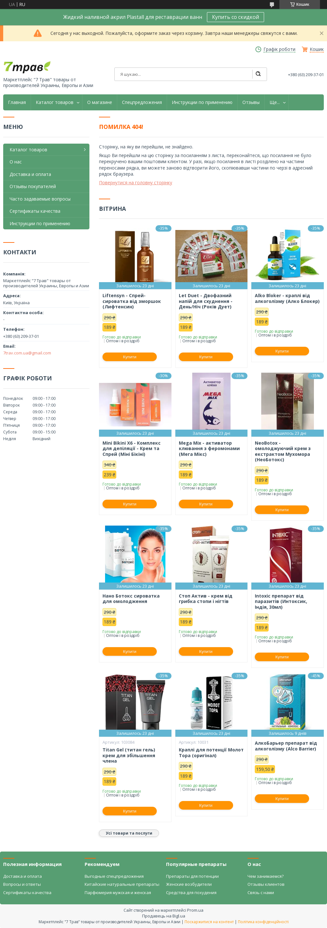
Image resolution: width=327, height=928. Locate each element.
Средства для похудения (191, 892)
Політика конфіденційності (263, 921)
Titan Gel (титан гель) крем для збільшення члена (129, 755)
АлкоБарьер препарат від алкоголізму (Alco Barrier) (286, 745)
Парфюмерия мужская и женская (118, 892)
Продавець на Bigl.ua (163, 916)
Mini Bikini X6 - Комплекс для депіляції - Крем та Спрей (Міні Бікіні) (132, 448)
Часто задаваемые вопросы (40, 199)
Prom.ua (195, 910)
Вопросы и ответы (22, 884)
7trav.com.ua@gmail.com (27, 352)
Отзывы (251, 102)
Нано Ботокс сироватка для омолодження (131, 598)
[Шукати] (258, 74)
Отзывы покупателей (33, 186)
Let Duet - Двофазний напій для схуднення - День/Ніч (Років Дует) (205, 301)
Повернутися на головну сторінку (135, 182)
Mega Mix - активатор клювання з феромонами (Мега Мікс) (209, 448)
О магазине (99, 102)
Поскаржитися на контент (209, 921)
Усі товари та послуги (129, 833)
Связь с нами (260, 892)
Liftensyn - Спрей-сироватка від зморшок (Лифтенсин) (132, 301)
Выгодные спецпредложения (114, 876)
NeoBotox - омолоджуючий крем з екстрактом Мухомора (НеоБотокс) (283, 451)
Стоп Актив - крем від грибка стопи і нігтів (205, 598)
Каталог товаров (54, 102)
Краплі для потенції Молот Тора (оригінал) (211, 752)
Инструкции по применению (202, 102)
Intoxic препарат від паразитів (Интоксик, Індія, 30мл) (281, 601)
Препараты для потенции (192, 876)
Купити (129, 356)
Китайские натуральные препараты (122, 884)
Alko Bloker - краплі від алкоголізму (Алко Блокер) (287, 298)
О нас (16, 162)
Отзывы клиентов (266, 884)
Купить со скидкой (235, 16)
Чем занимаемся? (265, 876)
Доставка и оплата (30, 174)
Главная (17, 102)
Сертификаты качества (35, 211)
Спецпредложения (142, 102)
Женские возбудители (189, 884)
